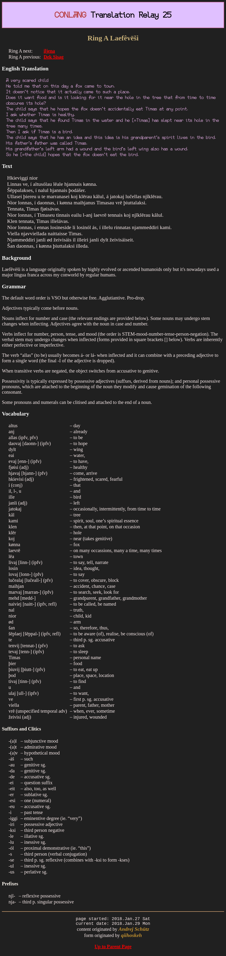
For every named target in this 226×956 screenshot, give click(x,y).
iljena (49, 51)
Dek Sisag (54, 56)
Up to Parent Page (113, 948)
